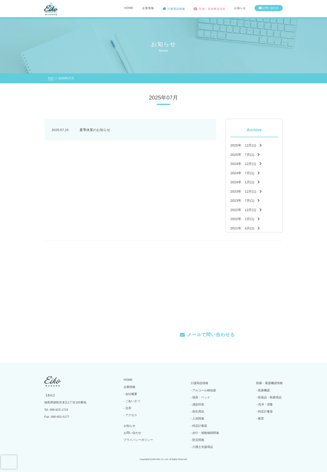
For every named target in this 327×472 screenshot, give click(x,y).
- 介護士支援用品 (202, 447)
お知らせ (240, 8)
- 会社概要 (130, 394)
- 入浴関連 (197, 418)
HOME (129, 8)
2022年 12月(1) (245, 210)
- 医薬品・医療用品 (269, 397)
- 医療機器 (263, 390)
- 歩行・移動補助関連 (205, 433)
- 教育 (260, 418)
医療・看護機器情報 (269, 383)
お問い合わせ (132, 433)
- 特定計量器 (199, 425)
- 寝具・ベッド (200, 397)
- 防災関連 (197, 440)
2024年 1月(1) (245, 182)
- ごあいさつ (132, 401)
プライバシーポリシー (138, 440)
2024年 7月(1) (245, 173)
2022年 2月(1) (245, 219)
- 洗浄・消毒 (264, 404)
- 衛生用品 (197, 411)
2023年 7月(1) (245, 200)
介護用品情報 (199, 383)
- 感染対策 (197, 404)
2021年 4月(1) (245, 228)
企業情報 (129, 387)
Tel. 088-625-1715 (124, 331)
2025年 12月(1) (245, 145)
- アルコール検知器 (203, 390)
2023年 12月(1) (245, 191)
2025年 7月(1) (245, 155)
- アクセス (130, 415)
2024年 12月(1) (245, 164)
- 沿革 (127, 408)
